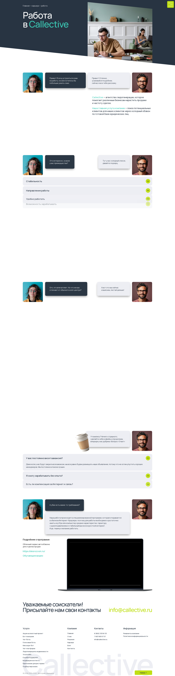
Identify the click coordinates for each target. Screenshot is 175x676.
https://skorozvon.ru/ (34, 551)
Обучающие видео (33, 555)
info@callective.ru (130, 610)
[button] (170, 4)
